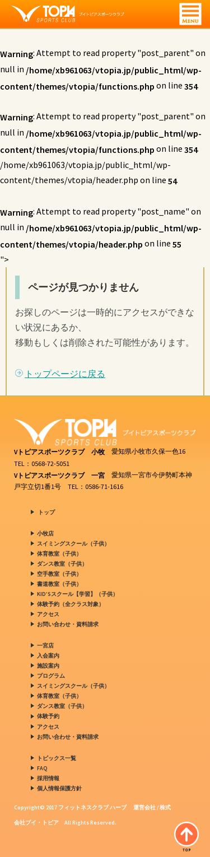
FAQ (42, 768)
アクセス (48, 614)
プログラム (51, 675)
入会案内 (48, 655)
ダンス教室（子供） (62, 563)
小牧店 (45, 533)
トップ (46, 512)
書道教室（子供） (59, 584)
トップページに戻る (65, 373)
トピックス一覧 (56, 758)
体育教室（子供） (59, 553)
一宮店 (45, 645)
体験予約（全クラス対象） (70, 604)
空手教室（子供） (59, 573)
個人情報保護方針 (59, 788)
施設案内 (48, 665)
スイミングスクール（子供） (73, 543)
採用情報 (48, 778)
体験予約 (48, 716)
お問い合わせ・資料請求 (68, 624)
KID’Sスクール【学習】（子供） (77, 594)
